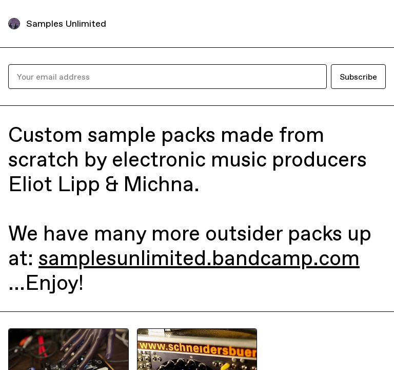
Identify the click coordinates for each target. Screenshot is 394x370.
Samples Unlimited (66, 23)
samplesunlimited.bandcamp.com (199, 258)
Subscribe (358, 76)
